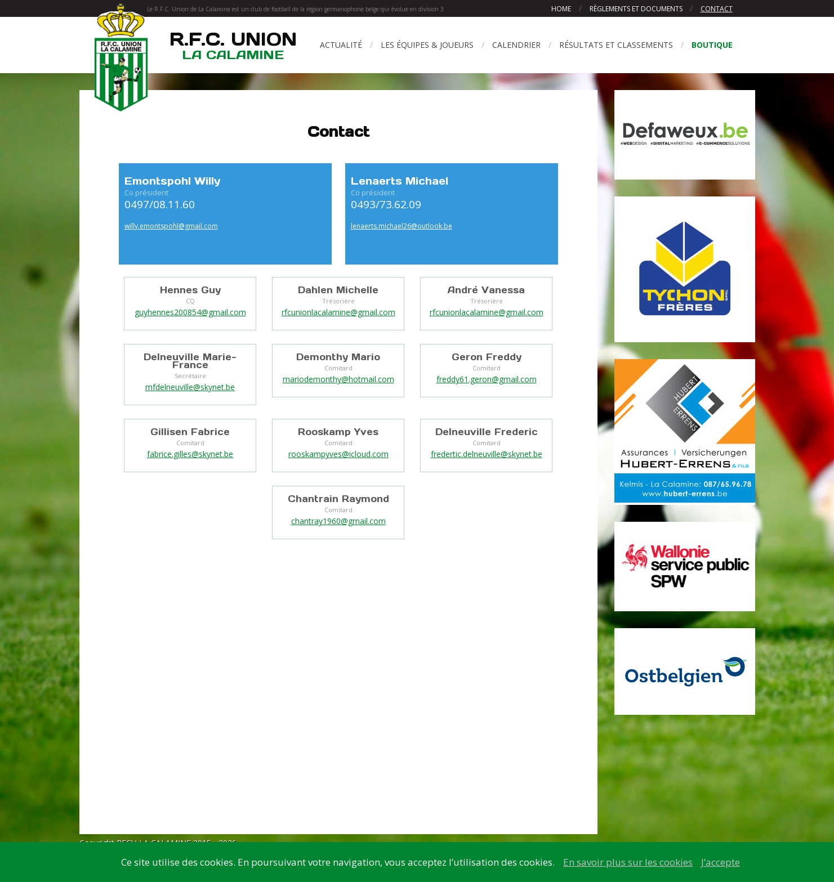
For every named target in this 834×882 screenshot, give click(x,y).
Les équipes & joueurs (427, 44)
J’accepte (720, 862)
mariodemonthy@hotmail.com (338, 379)
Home (561, 9)
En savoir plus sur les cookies (628, 862)
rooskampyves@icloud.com (338, 454)
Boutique (712, 44)
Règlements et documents (637, 9)
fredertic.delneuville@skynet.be (486, 454)
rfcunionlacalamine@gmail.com (338, 312)
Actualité (341, 44)
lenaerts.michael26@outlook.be (401, 226)
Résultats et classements (616, 44)
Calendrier (516, 44)
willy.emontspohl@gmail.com (171, 226)
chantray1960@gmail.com (338, 521)
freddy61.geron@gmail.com (486, 379)
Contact (717, 9)
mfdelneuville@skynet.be (190, 387)
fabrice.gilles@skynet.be (190, 454)
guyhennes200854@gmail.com (190, 312)
